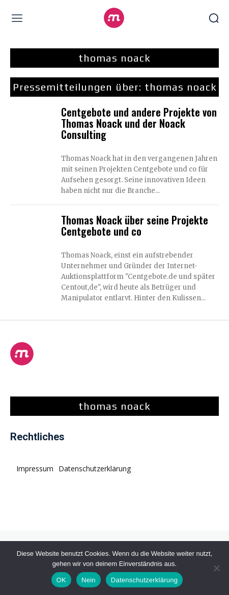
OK (61, 580)
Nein (88, 580)
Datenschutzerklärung (144, 580)
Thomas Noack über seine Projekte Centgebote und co (134, 225)
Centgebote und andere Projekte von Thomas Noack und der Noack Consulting (139, 123)
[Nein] (216, 568)
